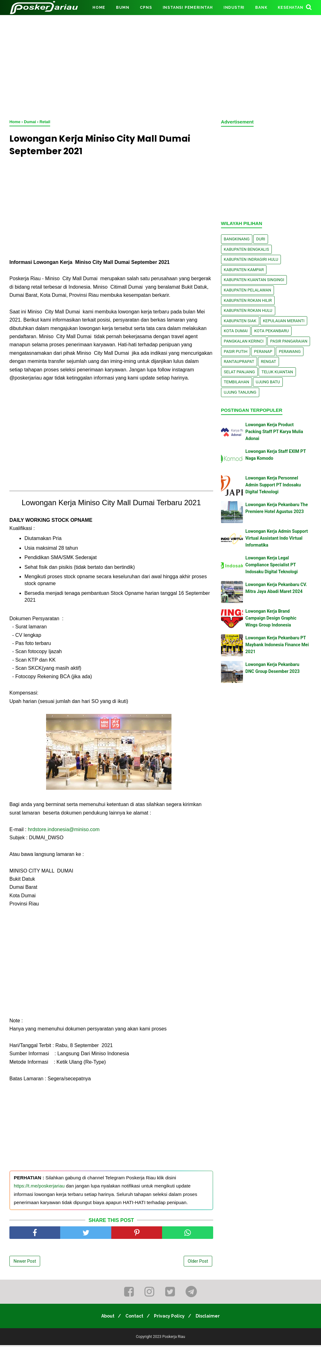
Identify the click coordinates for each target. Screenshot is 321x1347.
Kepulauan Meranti (284, 320)
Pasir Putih (236, 351)
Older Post (198, 1263)
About (104, 1317)
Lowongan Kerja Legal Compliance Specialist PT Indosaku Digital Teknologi (271, 564)
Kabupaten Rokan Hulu (248, 310)
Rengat (268, 361)
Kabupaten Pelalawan (247, 290)
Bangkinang (237, 239)
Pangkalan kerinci (244, 341)
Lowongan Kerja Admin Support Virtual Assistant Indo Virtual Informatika (276, 538)
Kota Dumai (236, 330)
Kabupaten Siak (240, 320)
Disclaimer (212, 1317)
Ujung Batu (268, 382)
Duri (260, 239)
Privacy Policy (170, 1317)
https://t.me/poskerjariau (39, 1187)
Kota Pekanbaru (271, 330)
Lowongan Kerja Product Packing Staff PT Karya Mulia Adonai (274, 431)
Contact (133, 1317)
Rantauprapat (239, 361)
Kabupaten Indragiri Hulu (251, 259)
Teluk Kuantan (277, 372)
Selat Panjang (239, 372)
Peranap (263, 351)
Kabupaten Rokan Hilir (248, 300)
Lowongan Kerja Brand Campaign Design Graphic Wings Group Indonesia (271, 618)
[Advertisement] (160, 66)
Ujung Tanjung (240, 392)
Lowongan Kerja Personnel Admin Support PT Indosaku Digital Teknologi (273, 485)
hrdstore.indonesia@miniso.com (64, 831)
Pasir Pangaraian (289, 341)
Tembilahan (236, 382)
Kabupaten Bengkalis (246, 249)
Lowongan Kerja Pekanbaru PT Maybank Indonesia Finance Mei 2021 (277, 644)
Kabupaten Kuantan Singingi (254, 279)
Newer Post (24, 1263)
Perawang (290, 351)
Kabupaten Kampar (244, 269)
